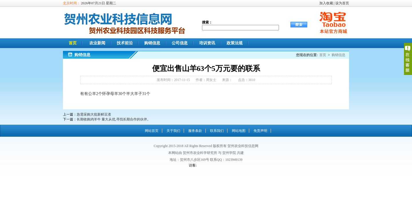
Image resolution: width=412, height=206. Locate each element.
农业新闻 (97, 43)
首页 (73, 43)
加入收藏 (326, 3)
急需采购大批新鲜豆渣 (94, 114)
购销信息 (152, 43)
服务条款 (195, 131)
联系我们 (217, 131)
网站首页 (152, 131)
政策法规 (235, 43)
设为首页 (342, 3)
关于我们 (173, 131)
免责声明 (260, 131)
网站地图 (238, 131)
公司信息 (180, 43)
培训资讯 (207, 43)
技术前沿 (125, 43)
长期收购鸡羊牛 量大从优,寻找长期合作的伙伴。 (113, 119)
